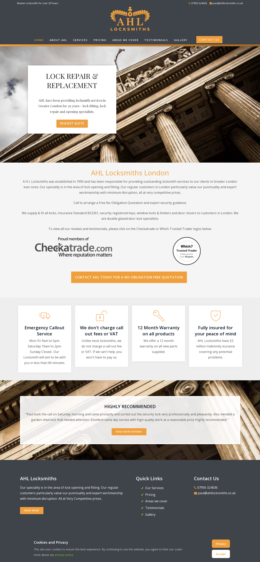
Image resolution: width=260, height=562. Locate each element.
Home (39, 40)
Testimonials (156, 40)
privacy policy (64, 555)
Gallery (180, 40)
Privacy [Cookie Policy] (221, 544)
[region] (130, 103)
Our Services (154, 488)
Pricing (100, 40)
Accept (221, 554)
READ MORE (31, 510)
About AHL (58, 40)
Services (80, 40)
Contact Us (209, 39)
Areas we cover (125, 40)
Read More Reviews (129, 431)
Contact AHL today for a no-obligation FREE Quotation (129, 277)
